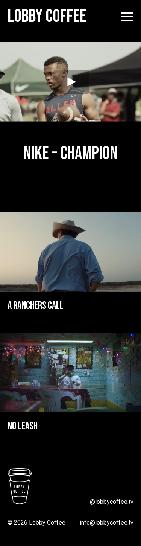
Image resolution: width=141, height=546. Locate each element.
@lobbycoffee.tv (111, 501)
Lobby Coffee (47, 17)
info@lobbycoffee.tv (106, 522)
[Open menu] (127, 16)
